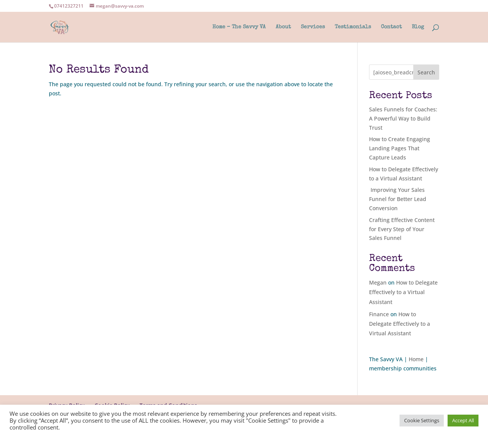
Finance (379, 314)
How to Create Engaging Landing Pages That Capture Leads (399, 148)
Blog (418, 27)
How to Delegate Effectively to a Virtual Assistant (403, 292)
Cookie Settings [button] (421, 420)
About (283, 27)
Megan (378, 282)
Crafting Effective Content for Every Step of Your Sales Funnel (402, 229)
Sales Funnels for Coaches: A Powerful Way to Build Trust (403, 118)
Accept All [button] (463, 420)
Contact (391, 27)
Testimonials (353, 27)
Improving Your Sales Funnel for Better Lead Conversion (397, 199)
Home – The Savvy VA (239, 27)
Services (313, 27)
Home (416, 359)
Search (426, 72)
